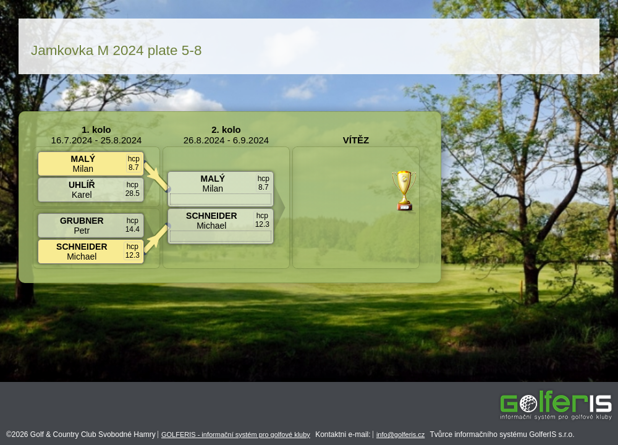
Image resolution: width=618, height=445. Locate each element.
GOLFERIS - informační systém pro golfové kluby (235, 434)
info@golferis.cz (400, 434)
